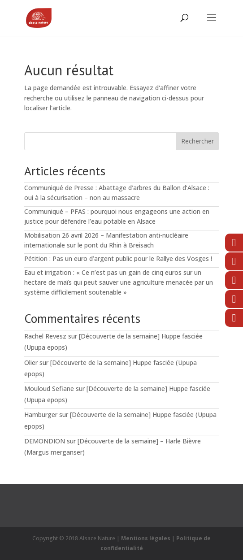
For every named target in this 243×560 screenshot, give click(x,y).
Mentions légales (145, 538)
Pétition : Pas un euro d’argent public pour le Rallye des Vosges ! (118, 258)
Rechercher (197, 141)
